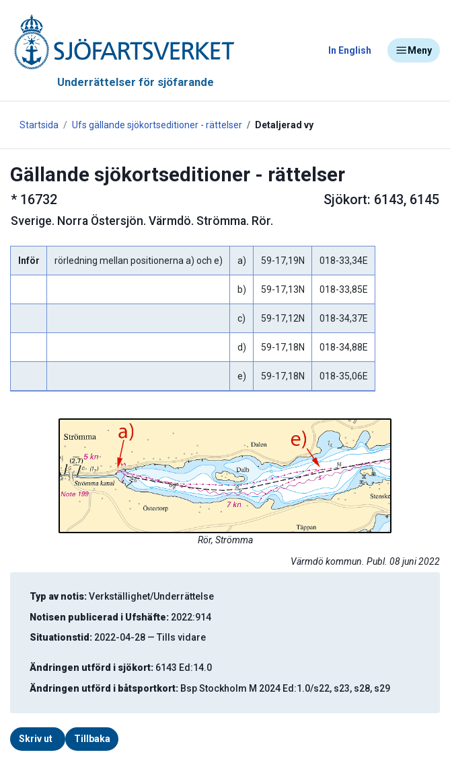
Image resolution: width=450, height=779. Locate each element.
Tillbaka (92, 738)
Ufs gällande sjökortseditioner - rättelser (157, 125)
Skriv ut (35, 738)
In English (349, 50)
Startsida (39, 125)
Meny (414, 50)
